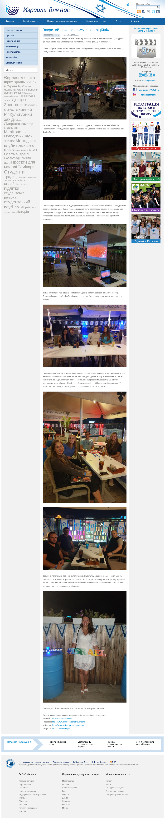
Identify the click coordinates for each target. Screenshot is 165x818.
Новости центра (13, 41)
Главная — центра (14, 30)
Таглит (109, 781)
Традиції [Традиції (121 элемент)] (11, 177)
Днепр (65, 798)
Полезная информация (19, 742)
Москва (65, 784)
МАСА (108, 784)
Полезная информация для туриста (114, 744)
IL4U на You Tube (80, 762)
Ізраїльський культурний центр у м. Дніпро (146, 29)
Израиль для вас (35, 9)
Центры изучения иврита (117, 794)
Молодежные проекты (96, 21)
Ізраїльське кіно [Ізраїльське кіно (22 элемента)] (20, 90)
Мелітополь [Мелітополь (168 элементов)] (15, 132)
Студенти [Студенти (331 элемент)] (14, 171)
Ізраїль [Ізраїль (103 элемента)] (19, 82)
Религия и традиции (28, 808)
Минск (65, 808)
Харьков (66, 801)
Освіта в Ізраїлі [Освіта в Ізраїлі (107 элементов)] (16, 154)
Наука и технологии (27, 791)
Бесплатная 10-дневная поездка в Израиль (86, 744)
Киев (64, 791)
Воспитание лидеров (115, 791)
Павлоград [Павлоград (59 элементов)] (11, 158)
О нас (118, 21)
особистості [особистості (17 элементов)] (22, 184)
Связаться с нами (14, 63)
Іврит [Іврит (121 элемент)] (8, 82)
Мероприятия (68, 781)
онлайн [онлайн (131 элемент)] (10, 184)
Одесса (65, 794)
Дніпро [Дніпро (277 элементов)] (19, 99)
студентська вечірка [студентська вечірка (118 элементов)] (14, 195)
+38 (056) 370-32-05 (146, 74)
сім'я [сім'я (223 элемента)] (18, 207)
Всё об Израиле (30, 21)
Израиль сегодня (26, 781)
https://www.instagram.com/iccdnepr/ (68, 725)
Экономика (24, 788)
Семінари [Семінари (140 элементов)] (26, 167)
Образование (25, 784)
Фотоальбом (11, 57)
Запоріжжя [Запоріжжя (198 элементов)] (14, 104)
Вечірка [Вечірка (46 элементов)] (18, 92)
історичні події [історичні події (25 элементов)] (11, 212)
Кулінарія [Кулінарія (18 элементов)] (18, 120)
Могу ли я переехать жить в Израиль (145, 743)
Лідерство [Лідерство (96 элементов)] (12, 124)
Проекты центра (13, 52)
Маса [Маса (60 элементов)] (14, 127)
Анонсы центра (12, 46)
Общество (23, 801)
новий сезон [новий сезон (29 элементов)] (21, 180)
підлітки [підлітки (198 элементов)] (11, 188)
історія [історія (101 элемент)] (23, 212)
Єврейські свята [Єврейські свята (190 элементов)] (19, 77)
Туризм (22, 798)
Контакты (135, 21)
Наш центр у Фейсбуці (148, 90)
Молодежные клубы (115, 788)
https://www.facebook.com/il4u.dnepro (68, 722)
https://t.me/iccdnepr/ (61, 728)
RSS (114, 762)
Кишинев (66, 805)
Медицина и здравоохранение (32, 794)
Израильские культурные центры (62, 21)
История (22, 811)
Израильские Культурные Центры (34, 762)
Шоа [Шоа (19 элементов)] (12, 180)
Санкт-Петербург (69, 788)
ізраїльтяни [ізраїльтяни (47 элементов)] (30, 207)
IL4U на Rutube (99, 762)
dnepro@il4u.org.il (150, 81)
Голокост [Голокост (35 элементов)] (25, 95)
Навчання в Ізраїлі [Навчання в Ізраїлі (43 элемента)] (26, 150)
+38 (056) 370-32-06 (146, 76)
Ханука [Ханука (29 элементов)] (22, 177)
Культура (23, 805)
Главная (10, 21)
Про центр (10, 35)
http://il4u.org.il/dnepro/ (62, 718)
